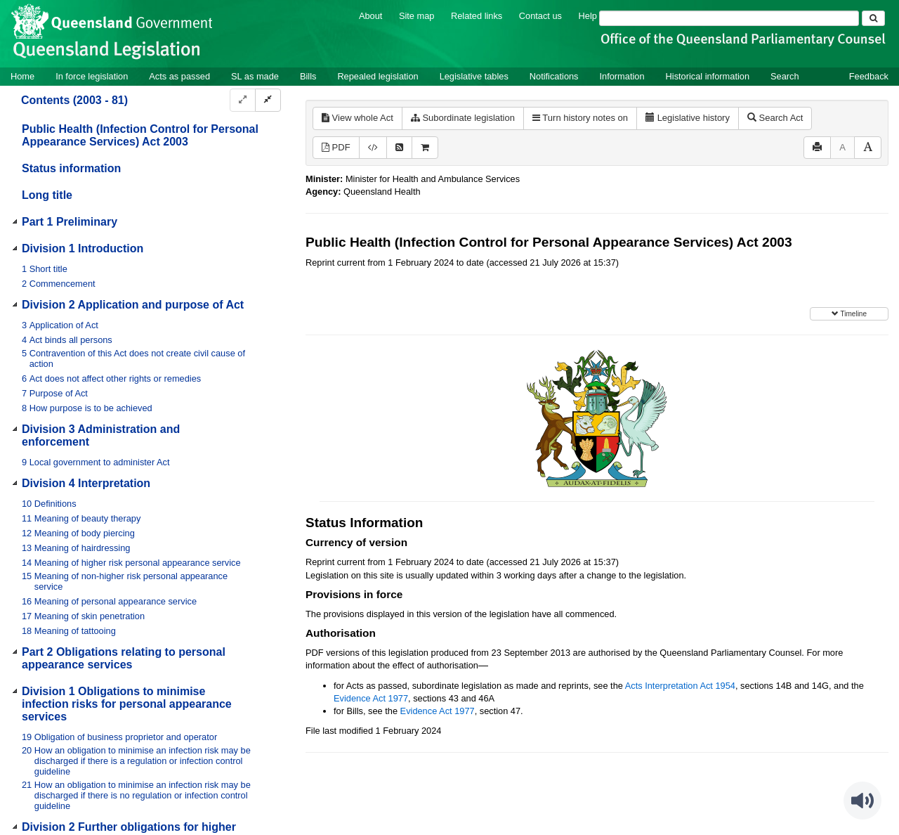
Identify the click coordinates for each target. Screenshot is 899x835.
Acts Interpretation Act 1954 (680, 685)
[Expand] (243, 100)
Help (588, 16)
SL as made (255, 76)
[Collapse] (268, 100)
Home (22, 76)
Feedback (868, 76)
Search (784, 76)
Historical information (707, 76)
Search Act (775, 117)
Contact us (540, 16)
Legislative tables (474, 76)
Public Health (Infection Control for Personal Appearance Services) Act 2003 (140, 135)
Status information (71, 168)
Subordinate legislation (463, 117)
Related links (476, 16)
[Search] (729, 18)
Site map (417, 16)
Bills (308, 76)
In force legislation (91, 76)
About (370, 16)
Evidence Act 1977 (371, 698)
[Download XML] (373, 148)
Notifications (554, 76)
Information (622, 76)
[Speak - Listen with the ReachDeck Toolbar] (862, 801)
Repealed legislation (377, 76)
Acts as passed (179, 76)
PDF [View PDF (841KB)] (336, 147)
